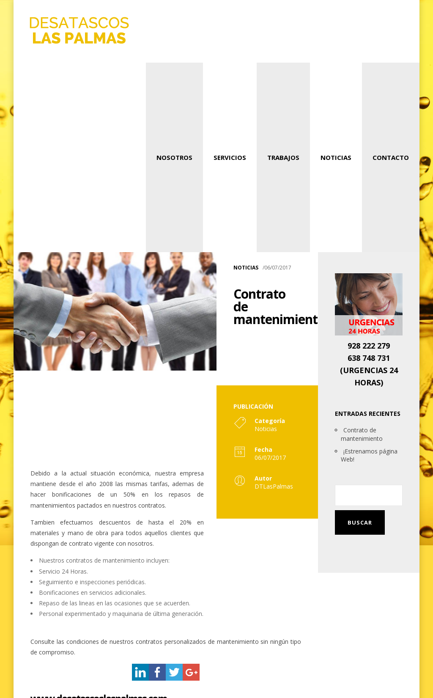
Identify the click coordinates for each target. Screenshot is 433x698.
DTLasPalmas (274, 486)
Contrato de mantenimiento (362, 434)
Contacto (391, 157)
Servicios (230, 157)
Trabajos (283, 157)
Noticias (336, 157)
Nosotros (174, 157)
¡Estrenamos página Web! (369, 455)
